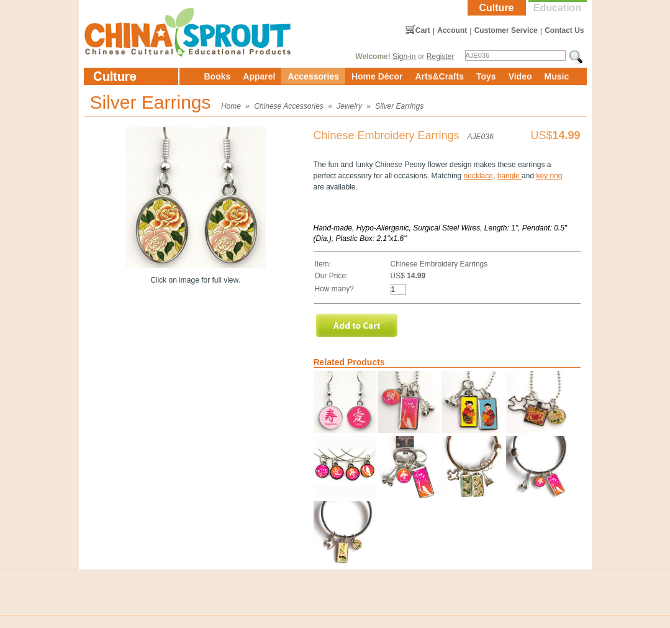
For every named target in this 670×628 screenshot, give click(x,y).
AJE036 (481, 136)
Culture (496, 7)
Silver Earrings (399, 106)
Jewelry (349, 106)
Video (520, 76)
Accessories (313, 76)
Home (231, 106)
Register (441, 56)
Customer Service (506, 30)
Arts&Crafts (439, 76)
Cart (422, 30)
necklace (478, 175)
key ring (549, 175)
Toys (486, 76)
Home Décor (376, 76)
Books (217, 76)
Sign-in (403, 56)
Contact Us (564, 30)
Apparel (259, 76)
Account (452, 30)
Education (557, 7)
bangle (509, 175)
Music (557, 76)
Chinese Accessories (289, 106)
